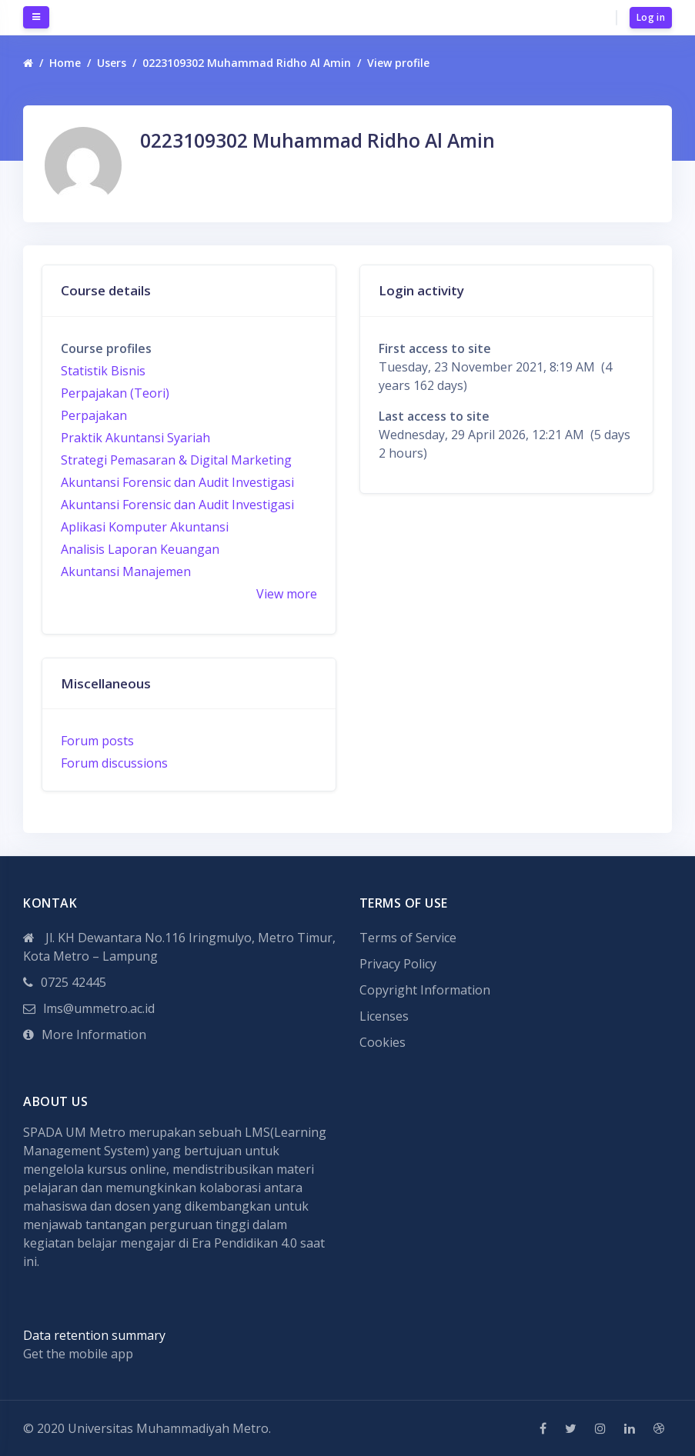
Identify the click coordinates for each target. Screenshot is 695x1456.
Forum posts (97, 740)
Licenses (384, 1016)
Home (65, 62)
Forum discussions (114, 763)
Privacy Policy (397, 963)
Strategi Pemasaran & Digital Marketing (176, 459)
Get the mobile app (78, 1353)
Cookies (382, 1042)
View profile (398, 62)
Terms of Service (407, 937)
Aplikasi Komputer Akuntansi (145, 526)
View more (286, 593)
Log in (651, 17)
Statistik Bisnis (103, 370)
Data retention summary (94, 1335)
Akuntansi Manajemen (126, 571)
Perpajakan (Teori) (115, 393)
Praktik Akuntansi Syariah (135, 437)
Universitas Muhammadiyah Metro (168, 1428)
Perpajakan (94, 415)
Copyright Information (424, 989)
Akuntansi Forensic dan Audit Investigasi (177, 482)
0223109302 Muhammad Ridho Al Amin (246, 62)
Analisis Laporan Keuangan (140, 549)
